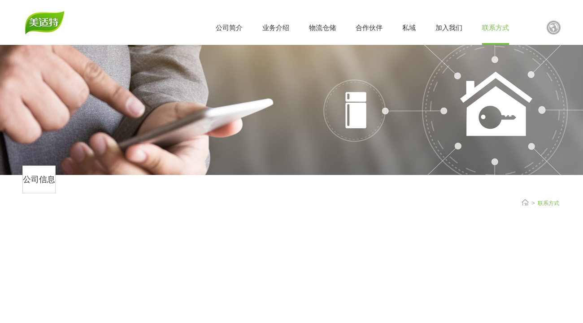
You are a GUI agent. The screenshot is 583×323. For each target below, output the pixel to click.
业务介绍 (275, 27)
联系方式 (495, 27)
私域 (409, 27)
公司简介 (229, 27)
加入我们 (448, 27)
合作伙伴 (369, 27)
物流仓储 (322, 27)
